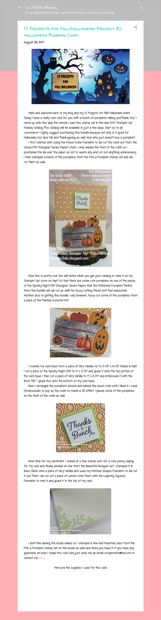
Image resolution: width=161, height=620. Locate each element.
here (41, 558)
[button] (135, 27)
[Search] (142, 8)
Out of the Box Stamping (41, 7)
